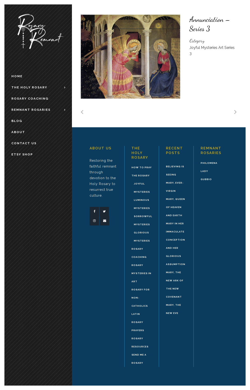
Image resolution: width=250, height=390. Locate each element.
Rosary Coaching (139, 253)
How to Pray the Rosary (142, 171)
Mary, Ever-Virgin (175, 187)
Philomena (209, 163)
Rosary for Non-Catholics (141, 297)
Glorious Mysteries (142, 236)
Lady (204, 171)
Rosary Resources (140, 342)
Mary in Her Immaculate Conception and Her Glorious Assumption (175, 244)
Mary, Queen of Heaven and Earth (175, 207)
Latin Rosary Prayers (138, 322)
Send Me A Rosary (139, 358)
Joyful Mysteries (142, 187)
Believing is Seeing (175, 170)
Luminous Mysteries (142, 204)
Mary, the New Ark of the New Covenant (174, 284)
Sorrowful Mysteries (143, 220)
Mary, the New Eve (173, 309)
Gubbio (206, 179)
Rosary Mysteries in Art (141, 273)
